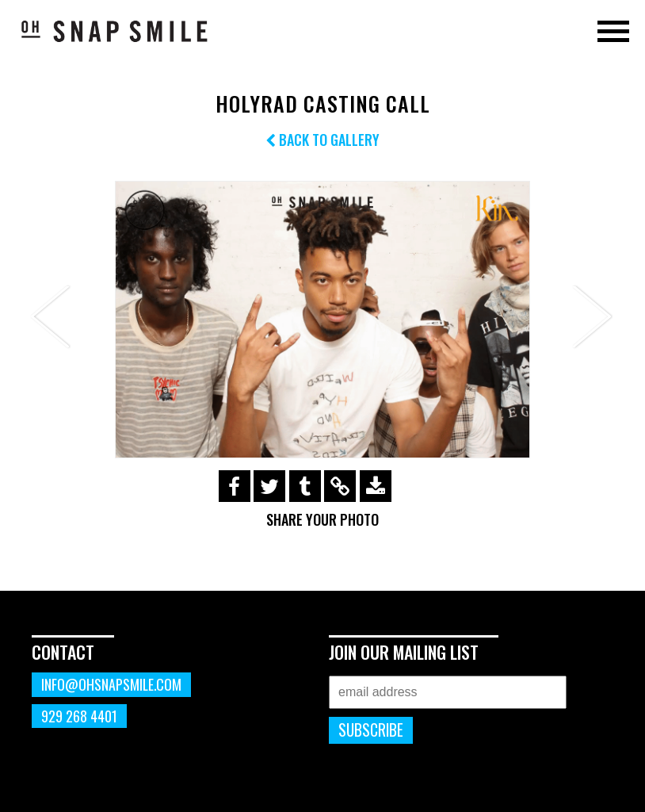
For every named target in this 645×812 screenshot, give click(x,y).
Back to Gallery (322, 139)
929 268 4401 (79, 716)
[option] (322, 319)
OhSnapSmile (115, 31)
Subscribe (370, 729)
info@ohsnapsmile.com (111, 684)
